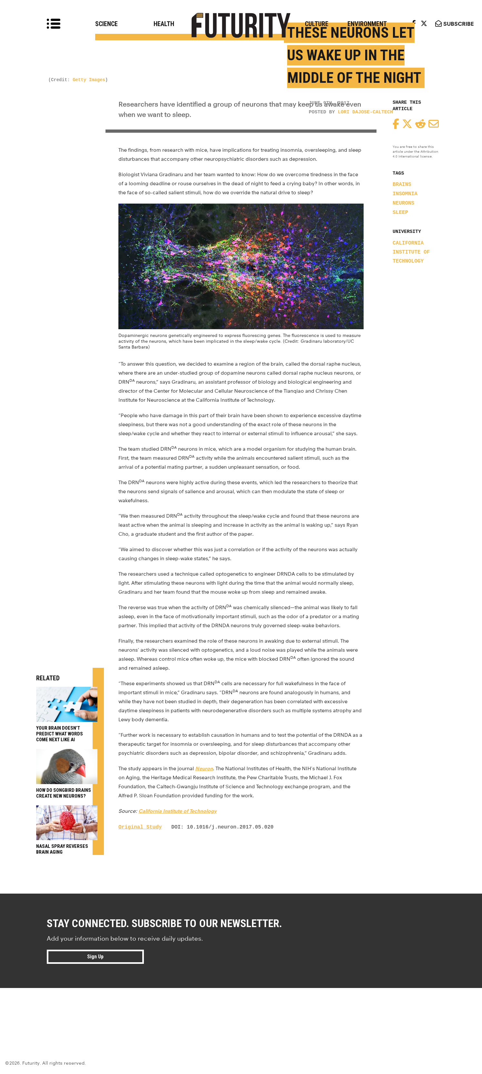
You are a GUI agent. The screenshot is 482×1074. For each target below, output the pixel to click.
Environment (367, 24)
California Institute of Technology (411, 252)
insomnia (405, 194)
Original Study (140, 827)
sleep (400, 213)
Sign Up (95, 957)
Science (106, 24)
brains (402, 184)
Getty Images (89, 79)
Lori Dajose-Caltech (365, 112)
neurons (403, 203)
